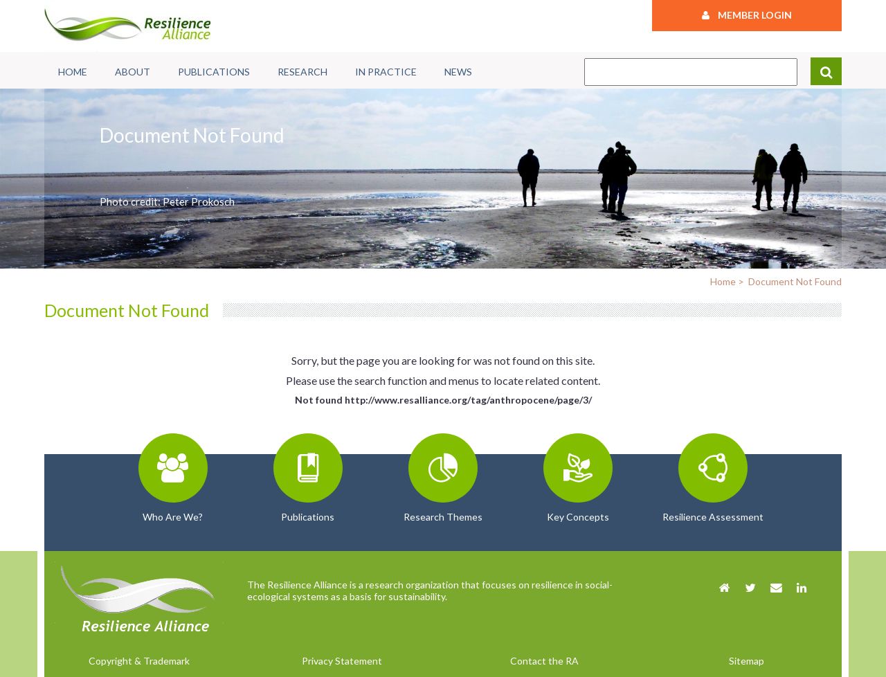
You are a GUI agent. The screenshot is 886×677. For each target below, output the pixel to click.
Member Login (747, 15)
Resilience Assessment (712, 517)
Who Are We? (173, 517)
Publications (214, 72)
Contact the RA (544, 661)
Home (72, 72)
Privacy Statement (342, 661)
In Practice (386, 72)
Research (302, 72)
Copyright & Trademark (139, 661)
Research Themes (443, 517)
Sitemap (746, 661)
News (458, 72)
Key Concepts (578, 517)
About (132, 72)
